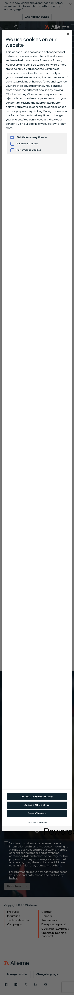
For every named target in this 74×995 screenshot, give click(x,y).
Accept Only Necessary (37, 796)
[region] (37, 428)
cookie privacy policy (42, 123)
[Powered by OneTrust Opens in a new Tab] (57, 829)
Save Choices (37, 813)
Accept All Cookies (37, 805)
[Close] (68, 34)
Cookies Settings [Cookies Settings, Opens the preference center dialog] (37, 822)
